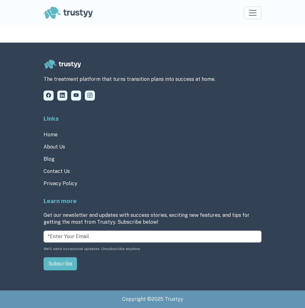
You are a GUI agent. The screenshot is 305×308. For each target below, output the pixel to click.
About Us (54, 147)
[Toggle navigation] (252, 13)
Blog (49, 159)
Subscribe (60, 264)
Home (51, 135)
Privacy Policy (60, 183)
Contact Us (57, 171)
